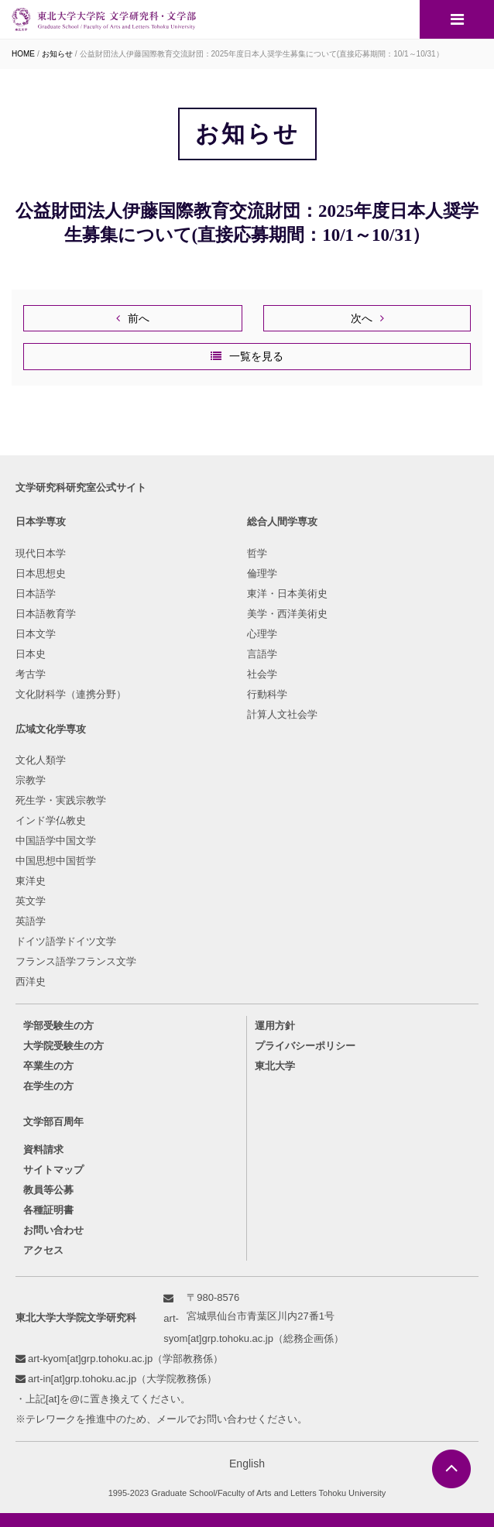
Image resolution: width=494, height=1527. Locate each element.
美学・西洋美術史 (287, 613)
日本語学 (35, 593)
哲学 (257, 553)
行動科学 (267, 694)
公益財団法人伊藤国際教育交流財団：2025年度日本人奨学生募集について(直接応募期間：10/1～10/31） (262, 54)
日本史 (30, 654)
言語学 (262, 654)
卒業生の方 (48, 1066)
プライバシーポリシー (305, 1046)
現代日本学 (40, 553)
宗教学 (30, 780)
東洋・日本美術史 (287, 593)
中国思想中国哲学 (55, 860)
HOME (23, 54)
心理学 (262, 634)
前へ (138, 318)
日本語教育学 (45, 613)
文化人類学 (40, 760)
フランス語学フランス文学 (75, 961)
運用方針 (275, 1025)
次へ (361, 318)
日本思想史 (40, 573)
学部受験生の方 (58, 1025)
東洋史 (30, 881)
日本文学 (35, 634)
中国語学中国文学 (55, 840)
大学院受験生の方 (63, 1046)
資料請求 (43, 1149)
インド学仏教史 (50, 820)
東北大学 (275, 1066)
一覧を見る (256, 356)
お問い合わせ (53, 1230)
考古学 (30, 674)
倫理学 (262, 573)
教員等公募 (48, 1190)
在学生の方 (48, 1086)
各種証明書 (48, 1210)
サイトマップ (53, 1169)
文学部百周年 (53, 1121)
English (247, 1463)
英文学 (30, 901)
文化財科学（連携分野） (70, 694)
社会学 (262, 674)
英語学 (30, 921)
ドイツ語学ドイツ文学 (65, 941)
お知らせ (57, 54)
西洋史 (30, 981)
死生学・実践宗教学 (60, 800)
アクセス (43, 1250)
